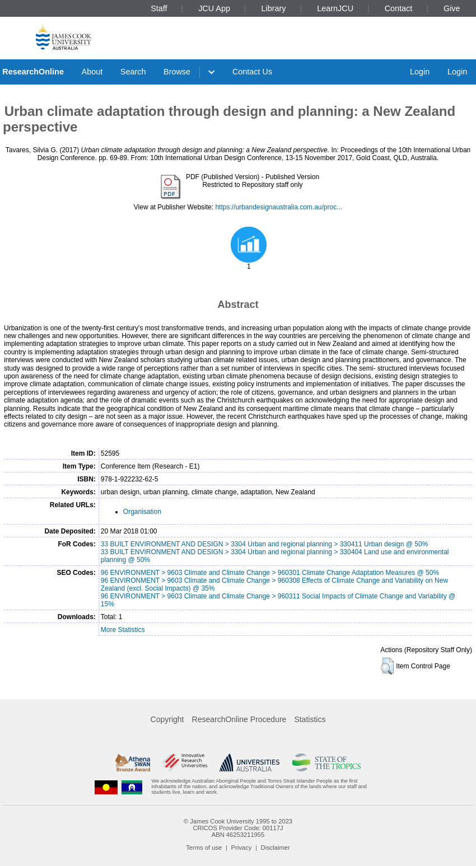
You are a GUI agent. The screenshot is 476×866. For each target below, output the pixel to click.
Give (452, 8)
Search (133, 71)
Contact (399, 8)
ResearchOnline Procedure (239, 719)
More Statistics (123, 630)
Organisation (142, 512)
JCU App (214, 8)
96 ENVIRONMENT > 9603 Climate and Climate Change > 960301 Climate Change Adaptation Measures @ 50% (270, 573)
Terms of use (204, 847)
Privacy (241, 847)
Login (420, 71)
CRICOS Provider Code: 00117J (238, 828)
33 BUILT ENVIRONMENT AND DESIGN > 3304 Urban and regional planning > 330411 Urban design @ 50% (264, 544)
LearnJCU (335, 8)
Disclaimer (275, 847)
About (92, 71)
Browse (177, 71)
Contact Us (252, 71)
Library (274, 8)
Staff (159, 8)
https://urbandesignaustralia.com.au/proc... (278, 207)
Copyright (167, 719)
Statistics (309, 719)
